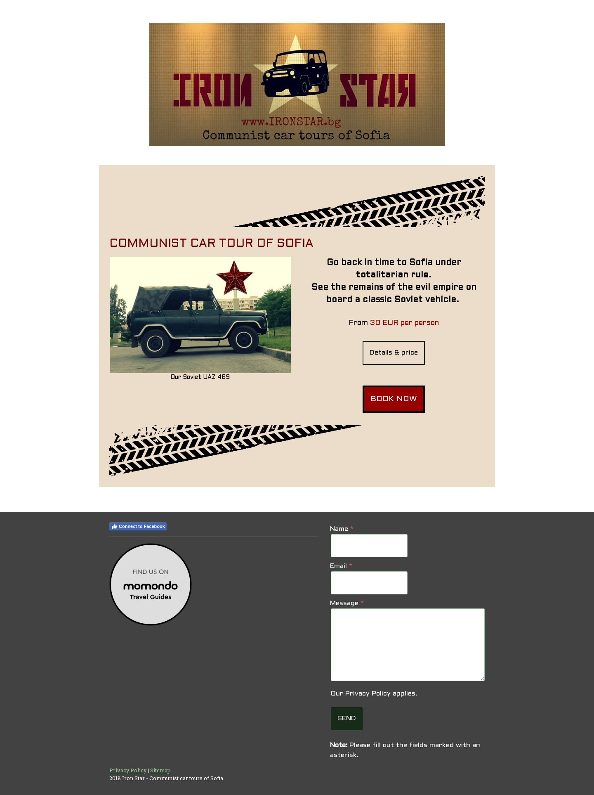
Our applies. (374, 694)
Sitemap (160, 770)
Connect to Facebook (138, 526)
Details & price (394, 353)
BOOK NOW (393, 399)
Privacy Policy (368, 694)
